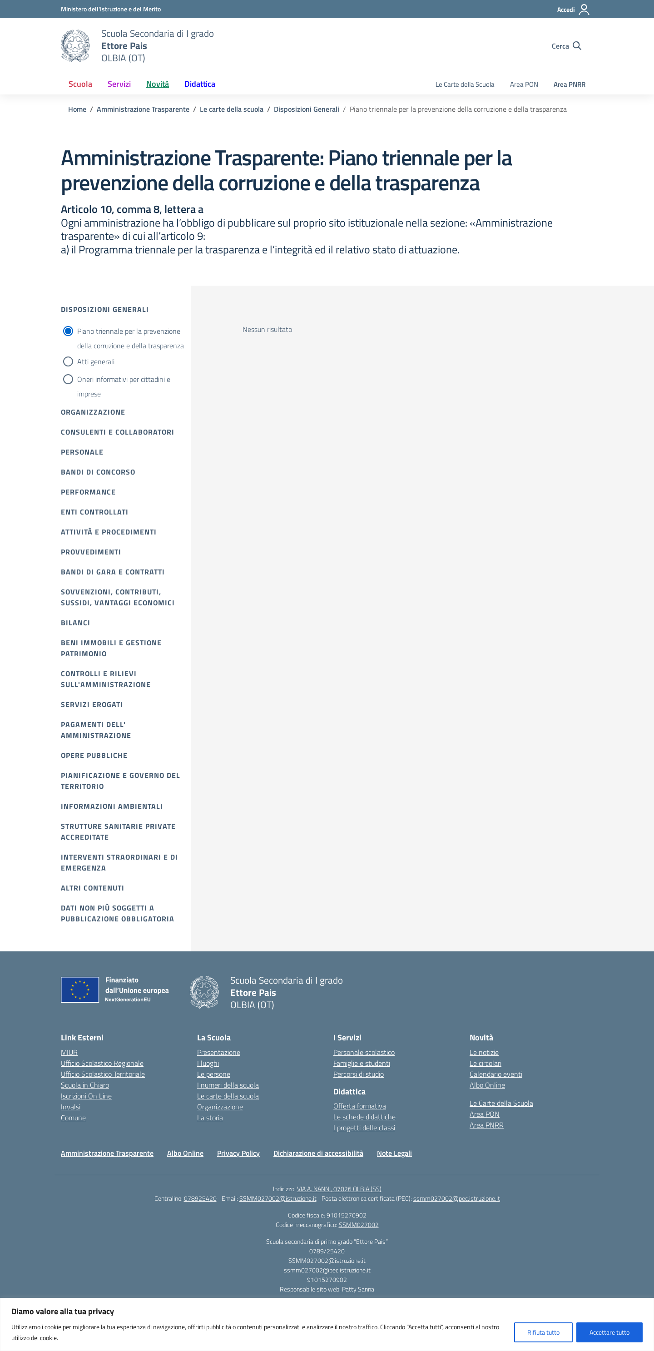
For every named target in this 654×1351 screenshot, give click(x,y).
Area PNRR (569, 84)
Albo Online (487, 1084)
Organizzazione (93, 411)
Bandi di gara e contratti (113, 571)
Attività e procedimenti (109, 531)
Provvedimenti (91, 551)
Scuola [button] (80, 84)
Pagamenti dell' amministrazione (96, 730)
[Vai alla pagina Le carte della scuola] (231, 109)
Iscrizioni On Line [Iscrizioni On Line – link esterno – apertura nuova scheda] (86, 1095)
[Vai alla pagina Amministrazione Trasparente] (143, 109)
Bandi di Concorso (98, 471)
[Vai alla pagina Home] (77, 109)
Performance (88, 491)
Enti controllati (95, 511)
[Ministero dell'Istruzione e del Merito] (111, 9)
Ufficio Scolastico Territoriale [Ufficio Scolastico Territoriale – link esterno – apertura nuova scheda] (103, 1074)
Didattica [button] (199, 84)
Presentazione (218, 1052)
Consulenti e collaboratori (117, 431)
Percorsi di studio (358, 1074)
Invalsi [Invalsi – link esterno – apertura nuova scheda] (70, 1106)
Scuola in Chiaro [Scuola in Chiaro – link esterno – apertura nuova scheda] (85, 1084)
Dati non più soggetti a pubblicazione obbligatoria (117, 913)
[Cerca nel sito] (566, 46)
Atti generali (95, 361)
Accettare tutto (609, 1332)
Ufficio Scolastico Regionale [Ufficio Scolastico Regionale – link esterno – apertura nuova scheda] (102, 1063)
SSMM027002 (359, 1224)
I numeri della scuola (228, 1084)
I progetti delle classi (364, 1127)
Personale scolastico (364, 1052)
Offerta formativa (359, 1105)
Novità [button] (157, 84)
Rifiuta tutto (543, 1332)
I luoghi (208, 1063)
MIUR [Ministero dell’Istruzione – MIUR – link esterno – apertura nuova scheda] (69, 1052)
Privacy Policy (238, 1153)
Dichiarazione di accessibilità (318, 1153)
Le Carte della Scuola (465, 84)
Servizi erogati (92, 704)
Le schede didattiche (364, 1116)
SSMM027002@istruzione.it (278, 1198)
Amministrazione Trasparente (107, 1153)
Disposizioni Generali (105, 309)
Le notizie (484, 1052)
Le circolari (485, 1063)
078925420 (200, 1198)
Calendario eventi (496, 1074)
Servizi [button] (119, 84)
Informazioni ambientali (112, 806)
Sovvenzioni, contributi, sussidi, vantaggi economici (118, 597)
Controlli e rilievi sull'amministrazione (106, 679)
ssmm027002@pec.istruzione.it (456, 1198)
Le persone (213, 1074)
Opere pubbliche (94, 755)
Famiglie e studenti (361, 1063)
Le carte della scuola (228, 1095)
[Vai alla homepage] (75, 46)
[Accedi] (574, 9)
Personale (82, 451)
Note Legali (394, 1153)
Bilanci (75, 622)
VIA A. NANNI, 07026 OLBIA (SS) (339, 1188)
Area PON (524, 84)
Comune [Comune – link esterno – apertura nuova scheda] (73, 1117)
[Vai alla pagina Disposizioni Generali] (306, 109)
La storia (210, 1117)
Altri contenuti (92, 887)
